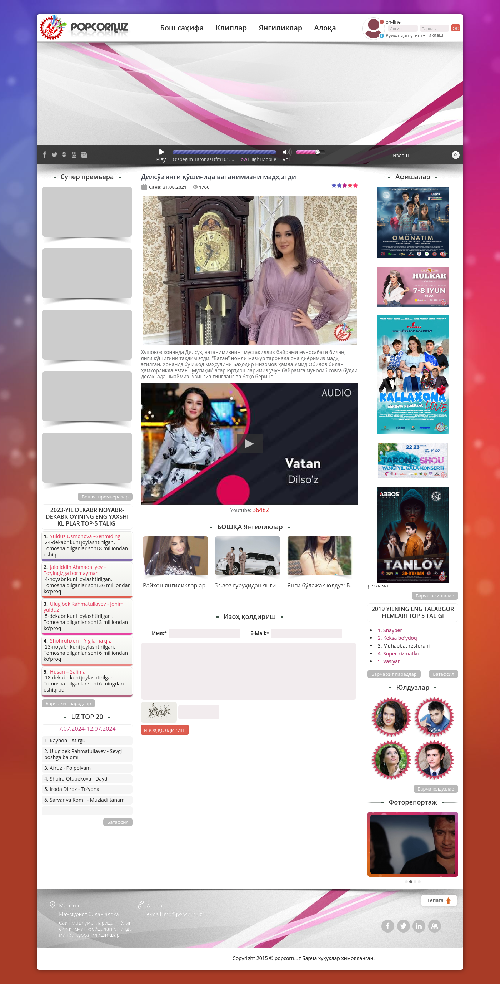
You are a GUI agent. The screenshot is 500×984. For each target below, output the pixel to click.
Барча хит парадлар (394, 674)
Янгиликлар (280, 28)
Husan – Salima (67, 672)
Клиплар (231, 28)
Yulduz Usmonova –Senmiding (85, 536)
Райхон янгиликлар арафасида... (188, 585)
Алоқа (325, 28)
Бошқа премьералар (105, 496)
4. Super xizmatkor (399, 653)
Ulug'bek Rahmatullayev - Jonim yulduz (84, 607)
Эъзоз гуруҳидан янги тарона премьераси (273, 585)
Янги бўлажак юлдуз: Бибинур (328, 585)
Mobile (268, 159)
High (254, 159)
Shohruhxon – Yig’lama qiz (80, 641)
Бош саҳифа (182, 28)
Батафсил (443, 674)
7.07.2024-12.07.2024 (87, 729)
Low (243, 159)
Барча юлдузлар (436, 789)
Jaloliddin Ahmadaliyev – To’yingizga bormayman (75, 570)
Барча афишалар (435, 595)
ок (455, 27)
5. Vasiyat (389, 661)
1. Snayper (390, 630)
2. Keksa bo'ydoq (397, 637)
